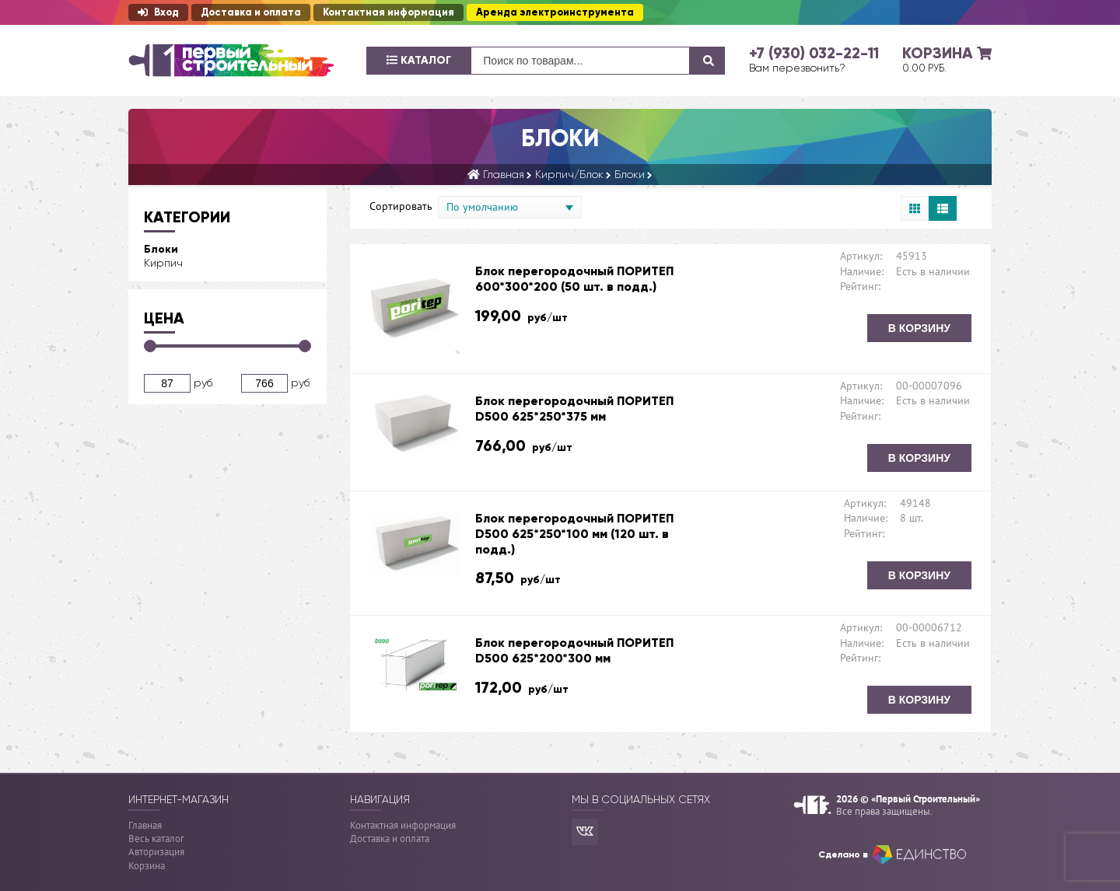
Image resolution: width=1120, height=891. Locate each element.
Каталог (419, 60)
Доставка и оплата (251, 12)
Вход (158, 12)
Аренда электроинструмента (555, 12)
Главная (145, 825)
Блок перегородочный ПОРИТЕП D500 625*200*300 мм (574, 650)
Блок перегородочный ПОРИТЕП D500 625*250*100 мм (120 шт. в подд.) (574, 534)
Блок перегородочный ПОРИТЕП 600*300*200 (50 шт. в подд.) (574, 279)
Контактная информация (388, 12)
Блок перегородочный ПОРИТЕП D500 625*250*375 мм (574, 408)
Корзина (146, 865)
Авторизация (156, 851)
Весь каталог (156, 838)
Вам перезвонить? (797, 67)
